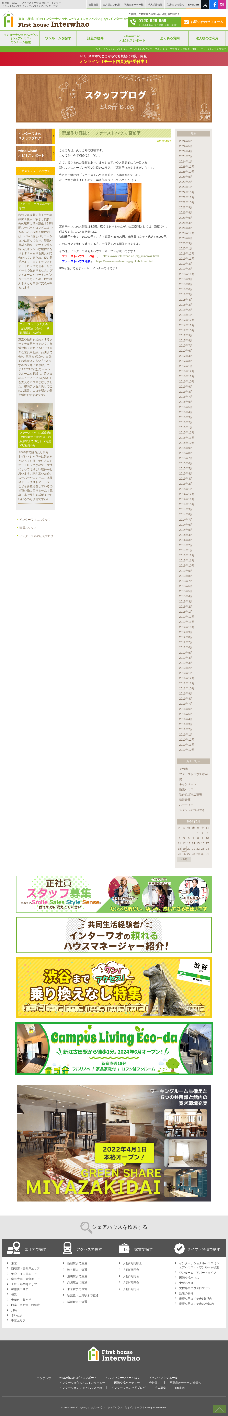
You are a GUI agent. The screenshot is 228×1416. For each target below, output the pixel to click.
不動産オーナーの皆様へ (185, 1382)
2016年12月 (186, 371)
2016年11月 (186, 376)
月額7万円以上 (132, 1263)
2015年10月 (186, 442)
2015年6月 (186, 463)
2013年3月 (186, 601)
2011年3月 (186, 724)
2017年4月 (186, 356)
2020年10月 (186, 233)
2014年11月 (186, 499)
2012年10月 (186, 627)
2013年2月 (186, 606)
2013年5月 (186, 591)
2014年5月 (186, 529)
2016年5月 (186, 407)
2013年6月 (186, 586)
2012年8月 (186, 637)
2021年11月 (186, 197)
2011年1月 (186, 734)
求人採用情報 (155, 4)
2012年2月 (186, 668)
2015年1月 (186, 489)
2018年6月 (186, 289)
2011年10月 (186, 688)
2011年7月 (186, 703)
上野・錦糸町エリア (24, 1284)
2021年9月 (186, 207)
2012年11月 (186, 621)
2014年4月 (186, 534)
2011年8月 (186, 698)
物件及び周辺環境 (190, 794)
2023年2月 (186, 181)
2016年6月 (186, 401)
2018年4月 (186, 299)
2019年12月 (186, 253)
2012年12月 (186, 616)
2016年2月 (186, 422)
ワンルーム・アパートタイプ (197, 1272)
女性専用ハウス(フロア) (194, 1288)
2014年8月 (186, 514)
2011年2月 (186, 729)
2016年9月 (186, 386)
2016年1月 (186, 427)
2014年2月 (186, 545)
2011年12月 (186, 678)
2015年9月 (186, 448)
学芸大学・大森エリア (25, 1279)
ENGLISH (193, 4)
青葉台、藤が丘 (21, 1299)
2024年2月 (186, 156)
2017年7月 (186, 345)
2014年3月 (186, 540)
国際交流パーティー (127, 1382)
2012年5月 (186, 652)
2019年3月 (186, 263)
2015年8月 (186, 453)
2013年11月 (186, 560)
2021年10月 (186, 202)
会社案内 (154, 1382)
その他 (183, 768)
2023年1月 (186, 187)
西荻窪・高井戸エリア (25, 1268)
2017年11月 (186, 325)
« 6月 (184, 859)
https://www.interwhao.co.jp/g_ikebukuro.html (124, 261)
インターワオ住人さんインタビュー (82, 1382)
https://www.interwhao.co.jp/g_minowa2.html (131, 256)
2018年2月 (186, 309)
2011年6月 (186, 709)
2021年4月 (186, 222)
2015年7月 (186, 458)
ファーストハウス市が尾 (193, 776)
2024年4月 (186, 151)
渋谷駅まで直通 (77, 1269)
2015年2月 (186, 483)
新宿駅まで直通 (77, 1263)
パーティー (186, 804)
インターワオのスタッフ (35, 519)
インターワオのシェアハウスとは (80, 1387)
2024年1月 (186, 161)
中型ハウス (186, 1283)
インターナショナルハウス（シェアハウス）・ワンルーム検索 (199, 1265)
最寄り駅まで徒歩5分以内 (195, 1298)
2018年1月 (186, 314)
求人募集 (160, 1387)
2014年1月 (186, 550)
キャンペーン (187, 784)
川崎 (14, 1310)
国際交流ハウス (189, 1277)
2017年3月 (186, 361)
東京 (14, 1263)
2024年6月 (186, 141)
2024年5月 (186, 146)
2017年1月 (186, 366)
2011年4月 (186, 719)
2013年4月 (186, 596)
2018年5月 (186, 294)
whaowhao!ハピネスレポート (78, 1377)
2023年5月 (186, 176)
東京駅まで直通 (77, 1289)
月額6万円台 (131, 1269)
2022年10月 (186, 192)
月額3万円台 (131, 1289)
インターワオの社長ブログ (36, 536)
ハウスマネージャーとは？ (123, 1377)
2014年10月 (186, 504)
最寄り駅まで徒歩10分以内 (196, 1303)
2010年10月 (186, 749)
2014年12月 (186, 494)
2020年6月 (186, 238)
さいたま (17, 1315)
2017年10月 (186, 330)
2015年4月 (186, 473)
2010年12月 (186, 739)
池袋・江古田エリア (24, 1273)
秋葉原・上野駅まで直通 (83, 1295)
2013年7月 (186, 581)
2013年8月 (186, 575)
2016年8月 (186, 391)
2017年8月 (186, 340)
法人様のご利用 (111, 4)
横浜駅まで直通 (77, 1301)
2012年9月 (186, 632)
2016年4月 (186, 412)
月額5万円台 (131, 1276)
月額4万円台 (131, 1282)
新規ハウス (186, 789)
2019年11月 (186, 258)
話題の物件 (186, 1293)
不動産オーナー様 (134, 4)
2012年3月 (186, 662)
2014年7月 (186, 519)
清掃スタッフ (27, 527)
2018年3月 (186, 304)
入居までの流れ (175, 4)
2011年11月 (186, 683)
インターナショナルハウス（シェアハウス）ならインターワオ (110, 1407)
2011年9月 (186, 693)
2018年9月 (186, 279)
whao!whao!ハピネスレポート (31, 153)
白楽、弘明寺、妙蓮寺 (25, 1305)
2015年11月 (186, 437)
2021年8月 (186, 212)
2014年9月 (186, 509)
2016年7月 (186, 396)
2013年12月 (186, 555)
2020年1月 (186, 248)
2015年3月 (186, 478)
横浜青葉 (185, 799)
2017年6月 (186, 350)
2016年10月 (186, 381)
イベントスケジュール (163, 1377)
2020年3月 (186, 243)
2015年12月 (186, 432)
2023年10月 (186, 171)
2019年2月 (186, 268)
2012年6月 (186, 647)
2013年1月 (186, 611)
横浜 (14, 1294)
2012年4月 (186, 657)
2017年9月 (186, 335)
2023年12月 (186, 166)
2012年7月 (186, 642)
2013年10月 (186, 565)
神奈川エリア (19, 1289)
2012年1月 (186, 673)
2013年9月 (186, 570)
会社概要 (93, 4)
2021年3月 (186, 228)
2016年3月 (186, 417)
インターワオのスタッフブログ (29, 136)
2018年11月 (186, 274)
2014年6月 (186, 524)
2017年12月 (186, 320)
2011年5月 (186, 714)
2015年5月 (186, 468)
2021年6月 (186, 217)
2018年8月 (186, 284)
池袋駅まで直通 (77, 1276)
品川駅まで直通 (77, 1282)
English (180, 1387)
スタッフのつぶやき (192, 809)
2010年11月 (186, 744)
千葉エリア (18, 1320)
